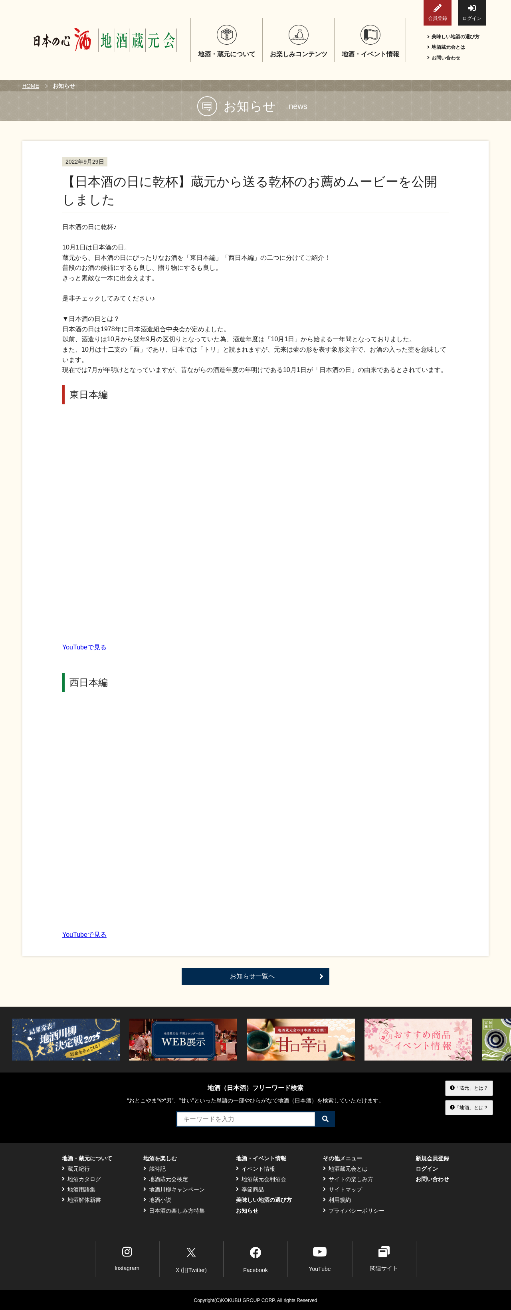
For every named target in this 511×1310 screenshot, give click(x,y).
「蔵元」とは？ (469, 1088)
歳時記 (154, 1169)
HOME (30, 86)
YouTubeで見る (84, 647)
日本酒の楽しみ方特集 (174, 1210)
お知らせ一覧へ (276, 976)
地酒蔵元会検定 (165, 1179)
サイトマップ (342, 1189)
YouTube (320, 1258)
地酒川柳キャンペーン (174, 1189)
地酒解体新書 (81, 1200)
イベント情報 (255, 1169)
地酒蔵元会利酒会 (261, 1179)
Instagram (127, 1258)
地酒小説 (157, 1200)
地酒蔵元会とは (446, 47)
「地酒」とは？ (469, 1107)
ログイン (471, 12)
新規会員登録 (432, 1158)
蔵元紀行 (76, 1169)
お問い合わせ (443, 58)
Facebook (255, 1258)
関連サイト (384, 1258)
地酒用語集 (78, 1189)
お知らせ (247, 1210)
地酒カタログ (81, 1179)
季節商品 (250, 1189)
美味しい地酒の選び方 (453, 37)
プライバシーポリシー (353, 1210)
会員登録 (437, 12)
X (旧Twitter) (191, 1258)
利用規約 (337, 1200)
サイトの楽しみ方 (348, 1179)
